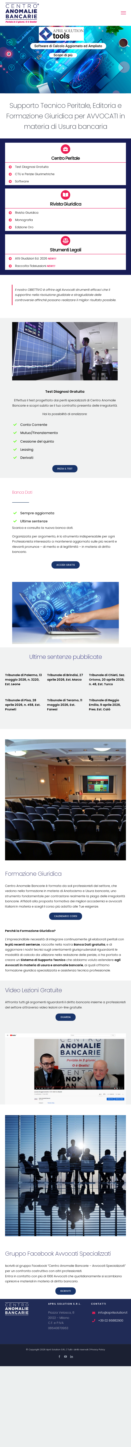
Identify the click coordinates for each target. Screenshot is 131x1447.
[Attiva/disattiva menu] (123, 12)
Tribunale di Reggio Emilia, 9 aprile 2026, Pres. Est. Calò (105, 704)
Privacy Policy (97, 1349)
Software (22, 181)
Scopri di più (63, 55)
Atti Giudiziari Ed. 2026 (35, 258)
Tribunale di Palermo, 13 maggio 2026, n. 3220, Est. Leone (23, 679)
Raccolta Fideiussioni (35, 266)
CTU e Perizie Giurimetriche (35, 174)
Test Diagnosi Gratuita (32, 167)
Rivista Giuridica (26, 212)
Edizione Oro (24, 227)
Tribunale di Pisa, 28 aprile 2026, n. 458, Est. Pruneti (22, 704)
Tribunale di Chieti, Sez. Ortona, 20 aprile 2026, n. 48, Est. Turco (107, 679)
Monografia (24, 220)
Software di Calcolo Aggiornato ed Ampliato (68, 46)
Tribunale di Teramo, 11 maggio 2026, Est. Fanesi (64, 704)
